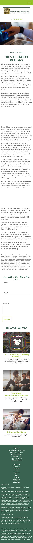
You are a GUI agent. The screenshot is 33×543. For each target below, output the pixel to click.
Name (6, 282)
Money (16, 475)
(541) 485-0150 (16, 19)
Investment (16, 468)
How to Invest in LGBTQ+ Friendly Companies (16, 356)
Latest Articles (16, 479)
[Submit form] (7, 319)
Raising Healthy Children (16, 432)
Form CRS (6, 484)
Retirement (16, 466)
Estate (16, 470)
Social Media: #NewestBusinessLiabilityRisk (16, 394)
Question (6, 303)
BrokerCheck (4, 488)
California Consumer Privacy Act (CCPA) (15, 508)
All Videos (16, 481)
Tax (17, 474)
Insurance (16, 472)
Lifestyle (16, 477)
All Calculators (16, 482)
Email (6, 293)
